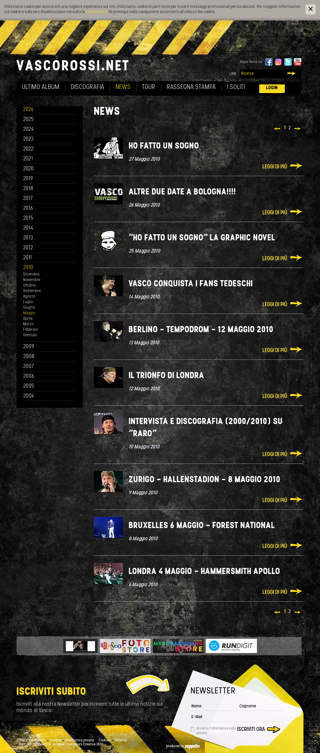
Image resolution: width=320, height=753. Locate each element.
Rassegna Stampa (191, 87)
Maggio (29, 313)
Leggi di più (274, 167)
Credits (55, 740)
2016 (28, 208)
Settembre (32, 291)
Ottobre (29, 285)
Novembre (31, 280)
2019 (28, 179)
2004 (28, 396)
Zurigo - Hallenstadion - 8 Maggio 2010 (204, 479)
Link (233, 74)
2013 (28, 238)
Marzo (28, 324)
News (123, 87)
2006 (28, 376)
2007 (28, 366)
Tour (148, 87)
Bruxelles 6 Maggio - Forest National (202, 525)
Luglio (28, 302)
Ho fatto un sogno (164, 146)
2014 (28, 228)
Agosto (29, 296)
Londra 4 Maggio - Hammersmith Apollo (204, 571)
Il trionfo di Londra (166, 375)
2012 (28, 248)
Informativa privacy (80, 740)
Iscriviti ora (251, 729)
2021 (28, 159)
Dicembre (31, 274)
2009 (28, 347)
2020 (28, 169)
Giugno (29, 307)
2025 (28, 119)
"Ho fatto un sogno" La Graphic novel (202, 238)
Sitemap (121, 740)
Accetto (216, 731)
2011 (27, 258)
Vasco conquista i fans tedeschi (191, 284)
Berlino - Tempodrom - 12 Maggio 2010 (201, 330)
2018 (28, 189)
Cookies (104, 740)
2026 (28, 109)
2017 (28, 198)
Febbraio (30, 330)
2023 (28, 139)
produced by (183, 746)
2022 (28, 149)
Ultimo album (41, 87)
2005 (28, 386)
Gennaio (30, 335)
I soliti (236, 87)
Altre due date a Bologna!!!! (182, 192)
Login (272, 87)
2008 (29, 356)
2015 (28, 218)
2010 (28, 268)
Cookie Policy (96, 12)
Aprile (28, 318)
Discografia (87, 87)
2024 (28, 129)
